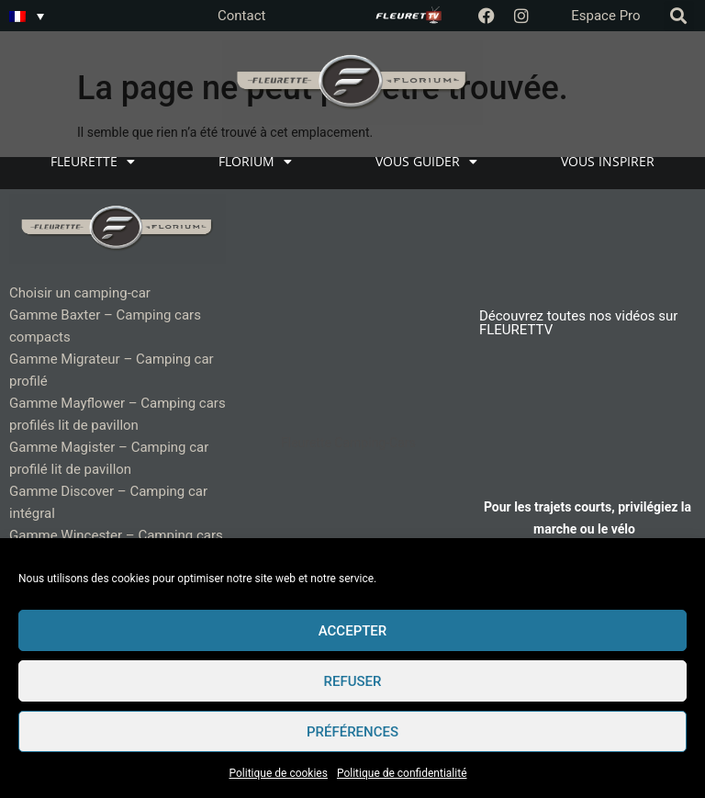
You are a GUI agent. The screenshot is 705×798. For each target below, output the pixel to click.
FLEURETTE (92, 161)
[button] (679, 16)
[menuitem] (26, 16)
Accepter (353, 631)
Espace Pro (605, 15)
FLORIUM (255, 161)
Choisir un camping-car (80, 293)
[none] (26, 16)
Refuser (353, 681)
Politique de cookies (278, 773)
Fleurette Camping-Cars (348, 442)
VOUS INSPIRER (608, 161)
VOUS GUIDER (426, 161)
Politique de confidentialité (402, 773)
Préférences (352, 732)
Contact (241, 15)
